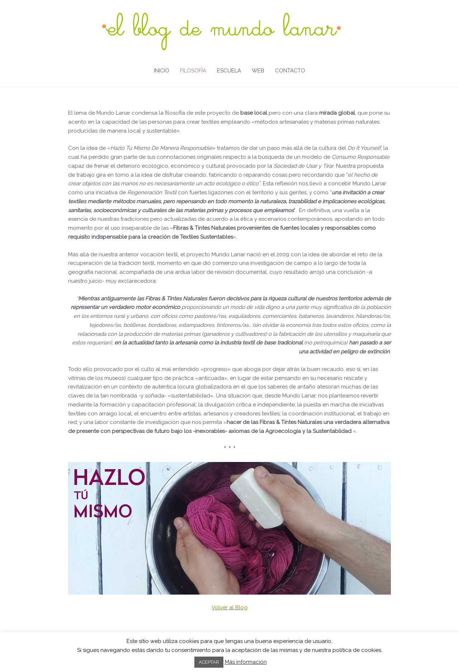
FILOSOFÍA (193, 70)
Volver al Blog (229, 607)
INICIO (161, 70)
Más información (246, 662)
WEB (258, 70)
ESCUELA (229, 70)
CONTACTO (290, 70)
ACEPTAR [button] (209, 662)
